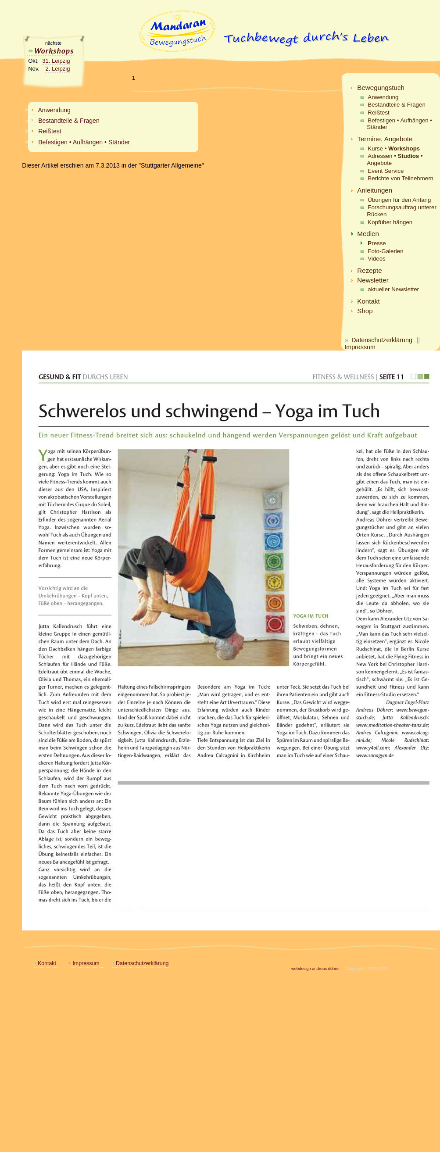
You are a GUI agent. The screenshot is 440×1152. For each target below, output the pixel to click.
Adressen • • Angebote (394, 159)
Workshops (51, 50)
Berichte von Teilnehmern (400, 178)
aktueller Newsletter (393, 289)
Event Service (386, 171)
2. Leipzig (57, 68)
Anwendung (383, 97)
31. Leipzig (56, 60)
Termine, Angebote (384, 139)
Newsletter (372, 280)
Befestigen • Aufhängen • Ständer (399, 124)
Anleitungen (374, 190)
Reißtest (378, 112)
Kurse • (394, 148)
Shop (364, 311)
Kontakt (368, 301)
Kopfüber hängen (390, 222)
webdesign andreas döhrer (315, 968)
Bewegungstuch (380, 87)
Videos (376, 258)
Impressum (359, 347)
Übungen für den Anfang (399, 200)
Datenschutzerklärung (381, 339)
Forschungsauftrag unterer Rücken (401, 211)
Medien (368, 233)
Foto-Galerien (385, 251)
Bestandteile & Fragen (396, 104)
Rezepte (369, 270)
